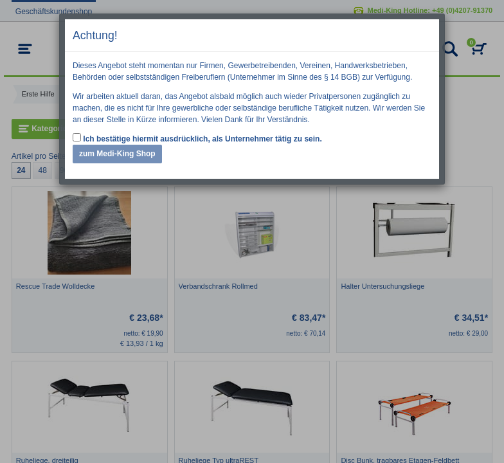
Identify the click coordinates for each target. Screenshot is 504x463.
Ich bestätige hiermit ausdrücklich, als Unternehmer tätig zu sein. (197, 138)
